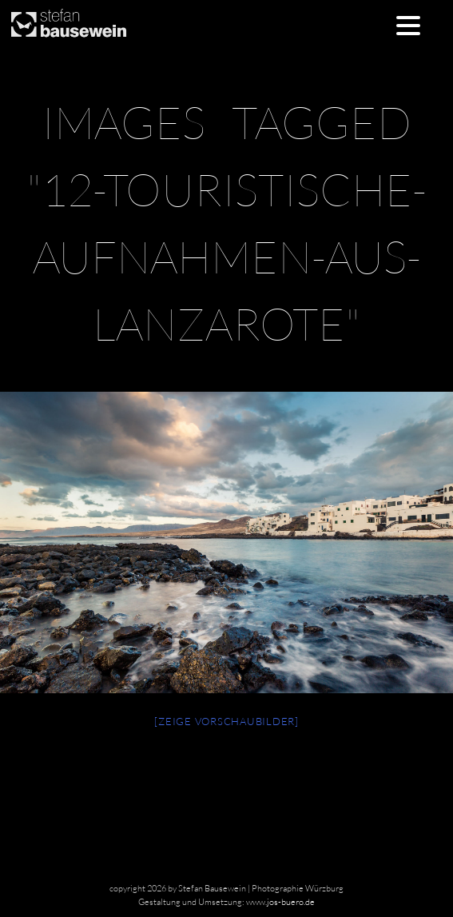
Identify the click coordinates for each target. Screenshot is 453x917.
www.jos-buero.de (280, 901)
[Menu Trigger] (409, 24)
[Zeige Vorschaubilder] (226, 721)
